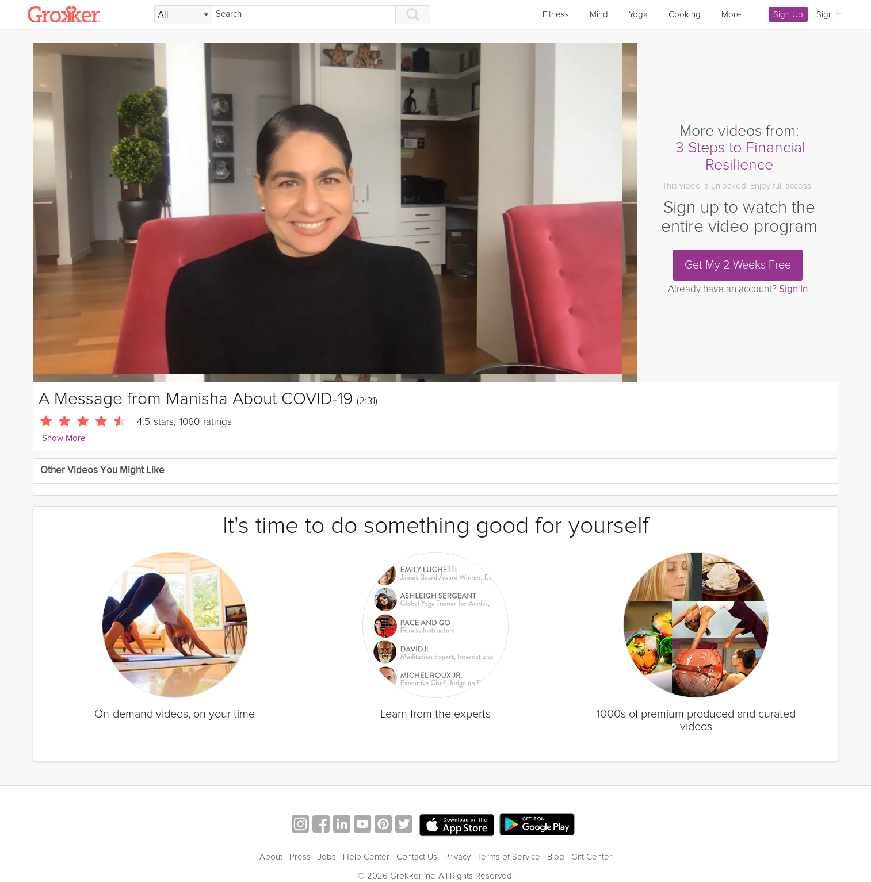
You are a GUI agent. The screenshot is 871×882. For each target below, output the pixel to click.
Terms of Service (508, 857)
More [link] (731, 14)
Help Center (366, 857)
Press (300, 857)
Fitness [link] (556, 14)
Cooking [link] (684, 14)
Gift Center (591, 857)
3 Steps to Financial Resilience (740, 156)
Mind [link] (599, 14)
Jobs (327, 857)
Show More (63, 438)
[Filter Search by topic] (183, 15)
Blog (555, 857)
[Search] (304, 14)
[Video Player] (335, 212)
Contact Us (416, 857)
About (270, 857)
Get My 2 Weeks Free (738, 265)
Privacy (457, 857)
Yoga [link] (638, 14)
